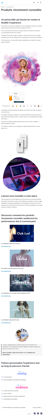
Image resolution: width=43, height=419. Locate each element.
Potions (3, 7)
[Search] (38, 2)
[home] (2, 2)
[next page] (37, 407)
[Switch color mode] (34, 2)
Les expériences (10, 7)
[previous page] (13, 407)
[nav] (40, 2)
